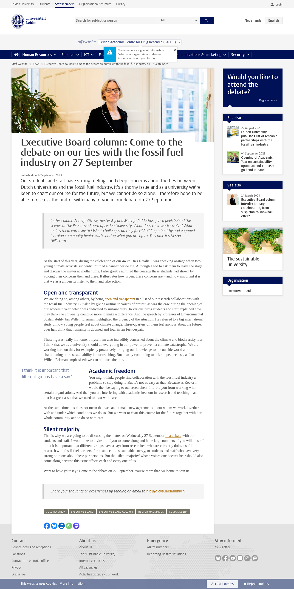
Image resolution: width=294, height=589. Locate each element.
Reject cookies (258, 584)
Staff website (19, 64)
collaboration (55, 512)
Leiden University (22, 4)
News (35, 64)
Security (238, 54)
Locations (18, 554)
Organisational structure (95, 4)
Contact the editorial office (30, 561)
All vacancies (88, 567)
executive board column (116, 512)
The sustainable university (97, 554)
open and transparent (120, 299)
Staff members (64, 4)
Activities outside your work (99, 574)
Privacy (16, 567)
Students (44, 4)
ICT (86, 54)
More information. (72, 583)
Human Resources (37, 54)
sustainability (178, 512)
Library (120, 4)
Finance (68, 54)
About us (85, 547)
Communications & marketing (197, 54)
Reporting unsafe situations (166, 554)
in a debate (173, 435)
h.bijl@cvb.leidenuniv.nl (166, 491)
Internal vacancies (92, 561)
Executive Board (239, 291)
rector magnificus (151, 512)
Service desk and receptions (31, 547)
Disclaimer (18, 574)
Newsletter (222, 547)
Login (279, 4)
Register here (267, 100)
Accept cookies (222, 584)
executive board (82, 512)
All (163, 20)
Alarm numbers (158, 547)
